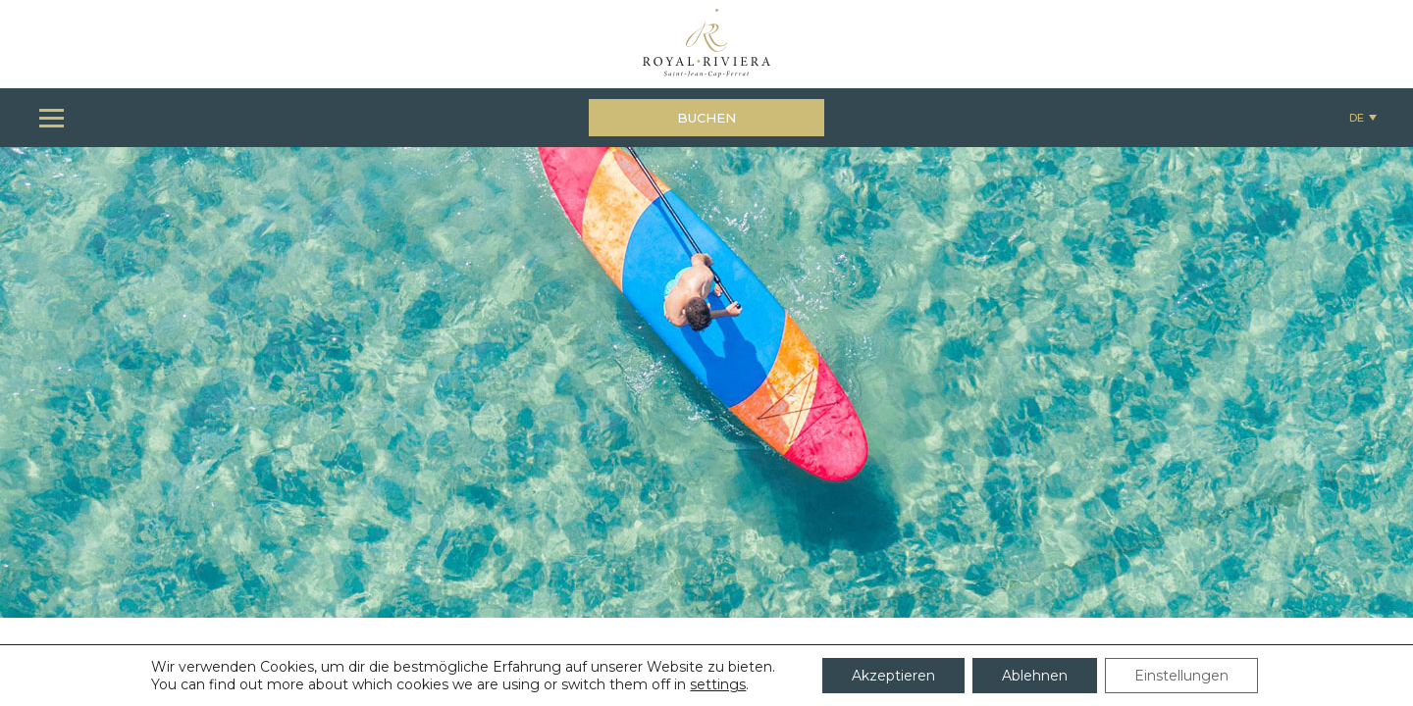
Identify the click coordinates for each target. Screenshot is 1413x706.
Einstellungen (1181, 675)
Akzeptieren (893, 675)
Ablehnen (1035, 675)
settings (718, 684)
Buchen (706, 118)
